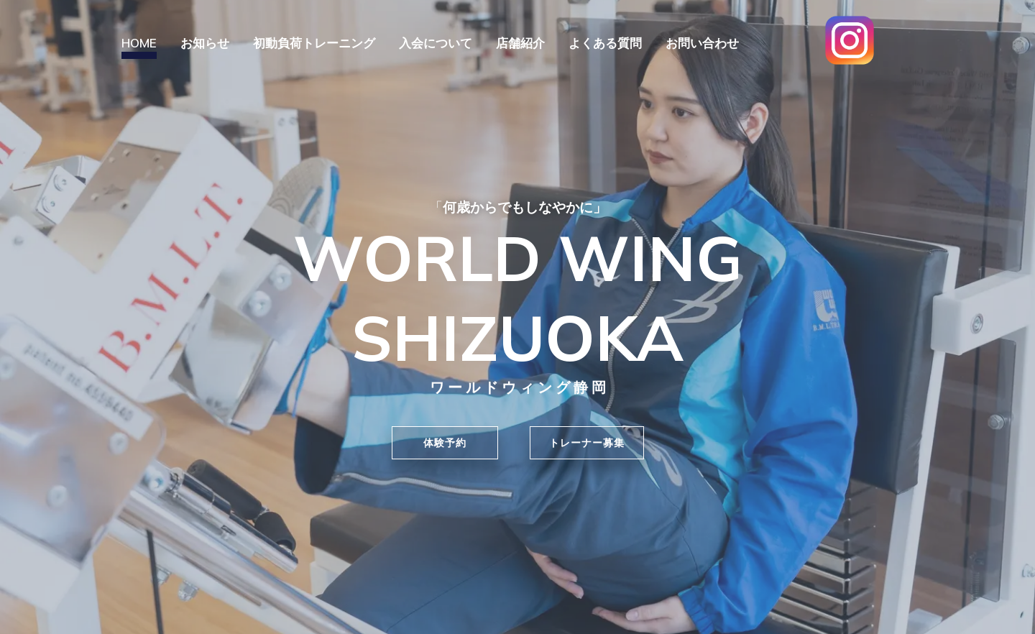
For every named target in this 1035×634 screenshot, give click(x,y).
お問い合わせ (702, 42)
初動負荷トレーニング (314, 42)
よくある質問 (605, 42)
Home (139, 42)
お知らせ (204, 42)
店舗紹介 (520, 42)
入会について (435, 42)
